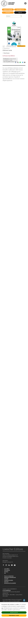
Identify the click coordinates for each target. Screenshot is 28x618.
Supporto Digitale (8, 9)
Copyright (6, 578)
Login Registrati (20, 9)
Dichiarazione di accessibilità (10, 583)
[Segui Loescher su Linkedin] (9, 565)
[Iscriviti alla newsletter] (15, 565)
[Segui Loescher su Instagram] (6, 565)
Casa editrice (6, 568)
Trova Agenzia (7, 570)
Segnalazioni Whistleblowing (10, 577)
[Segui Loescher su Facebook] (4, 565)
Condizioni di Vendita (8, 580)
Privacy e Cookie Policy (9, 575)
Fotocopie (6, 581)
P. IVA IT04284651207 (7, 590)
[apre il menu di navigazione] (25, 3)
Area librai (6, 571)
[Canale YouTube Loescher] (12, 565)
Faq (5, 573)
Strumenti (8, 12)
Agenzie (20, 12)
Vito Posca (6, 53)
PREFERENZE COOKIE (14, 615)
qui (2, 608)
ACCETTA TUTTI (14, 612)
